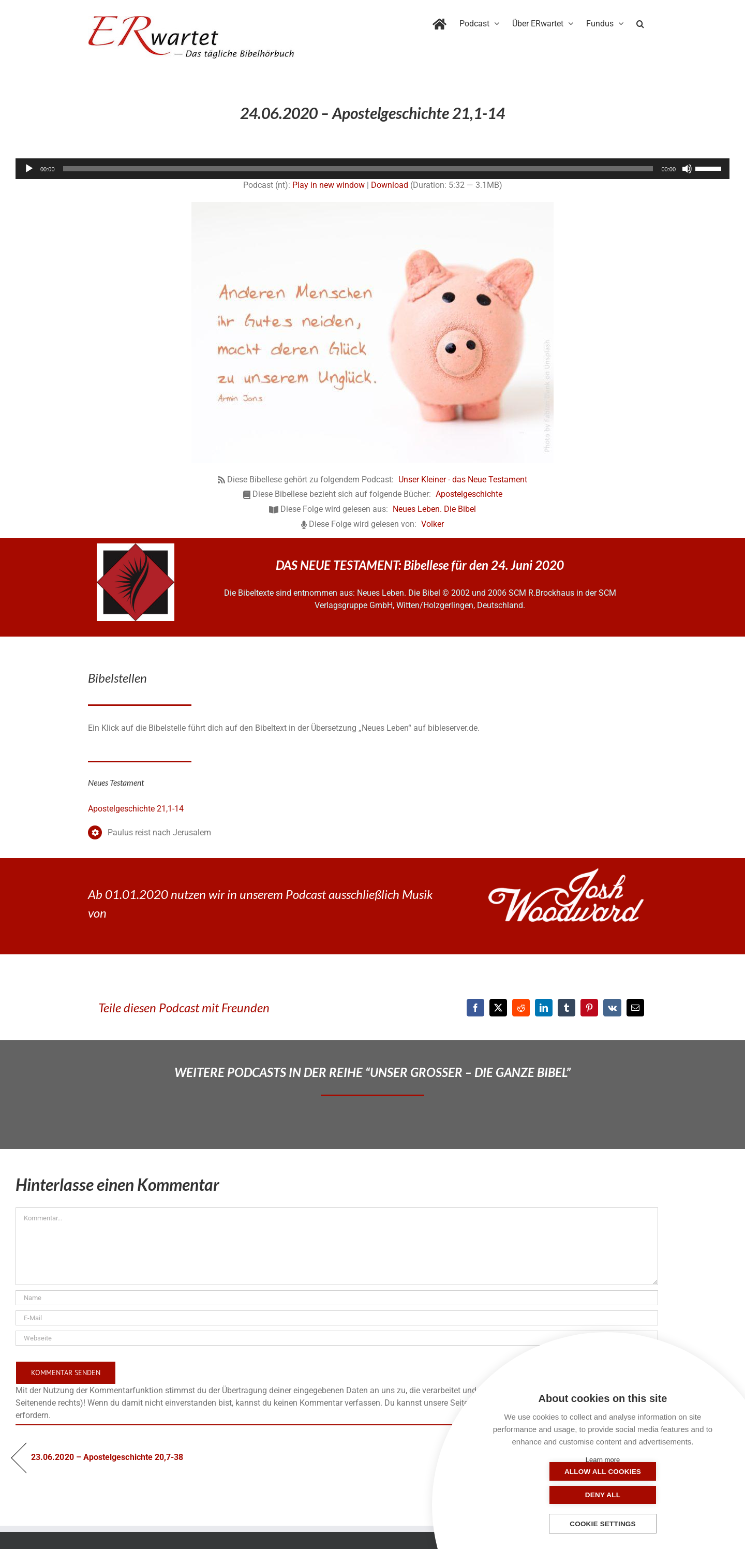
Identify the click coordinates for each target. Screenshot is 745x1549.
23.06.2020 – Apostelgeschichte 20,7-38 (107, 1457)
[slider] (358, 168)
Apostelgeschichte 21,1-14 (136, 809)
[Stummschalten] (687, 169)
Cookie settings (603, 1524)
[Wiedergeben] (29, 169)
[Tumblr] (566, 1007)
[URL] (337, 1338)
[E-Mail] (635, 1007)
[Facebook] (475, 1007)
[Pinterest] (589, 1007)
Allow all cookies (551, 1495)
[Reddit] (521, 1007)
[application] (372, 168)
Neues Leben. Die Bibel (434, 509)
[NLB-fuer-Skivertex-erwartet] (135, 547)
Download (389, 185)
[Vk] (612, 1007)
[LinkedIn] (543, 1007)
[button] (640, 21)
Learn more (603, 1460)
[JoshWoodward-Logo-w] (566, 872)
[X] (498, 1007)
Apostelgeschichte (469, 494)
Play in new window (328, 185)
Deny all (654, 1495)
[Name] (337, 1297)
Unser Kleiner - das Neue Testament (462, 479)
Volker (432, 524)
